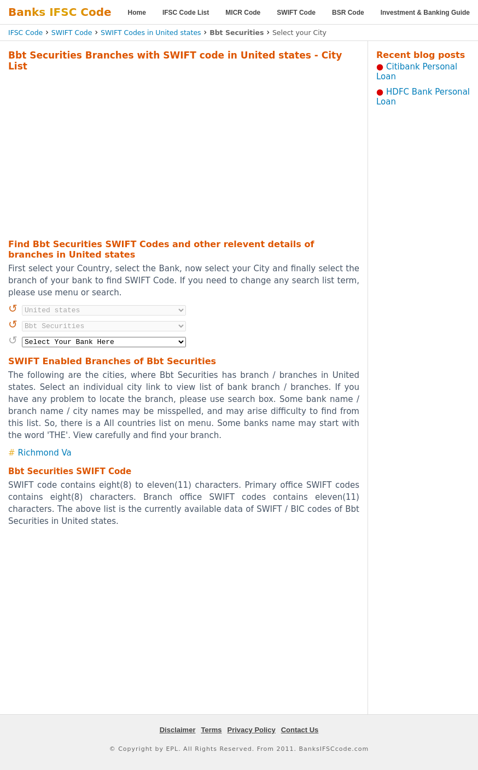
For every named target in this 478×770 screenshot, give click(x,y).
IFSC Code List (185, 12)
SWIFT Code (296, 12)
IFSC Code (25, 32)
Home (137, 12)
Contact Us (300, 730)
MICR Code (242, 12)
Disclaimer (178, 730)
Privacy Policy (252, 730)
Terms (211, 730)
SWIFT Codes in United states (151, 32)
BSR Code (348, 12)
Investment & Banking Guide (425, 12)
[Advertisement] (167, 153)
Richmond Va (45, 453)
